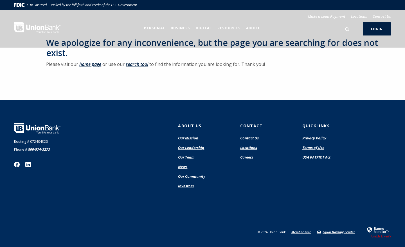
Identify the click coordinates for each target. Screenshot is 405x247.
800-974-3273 (39, 149)
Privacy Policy (314, 138)
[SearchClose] (347, 29)
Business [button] (180, 28)
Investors (186, 185)
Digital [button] (204, 28)
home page (90, 64)
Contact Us (382, 16)
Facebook (17, 164)
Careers (246, 157)
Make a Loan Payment (326, 16)
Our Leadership (191, 147)
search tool (137, 64)
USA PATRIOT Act (316, 157)
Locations (359, 16)
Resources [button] (228, 28)
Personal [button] (154, 28)
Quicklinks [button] (316, 125)
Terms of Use (313, 147)
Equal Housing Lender (339, 232)
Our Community (191, 176)
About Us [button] (189, 125)
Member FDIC (301, 232)
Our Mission (188, 138)
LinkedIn (28, 164)
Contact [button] (251, 125)
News (182, 166)
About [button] (253, 28)
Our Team (186, 157)
